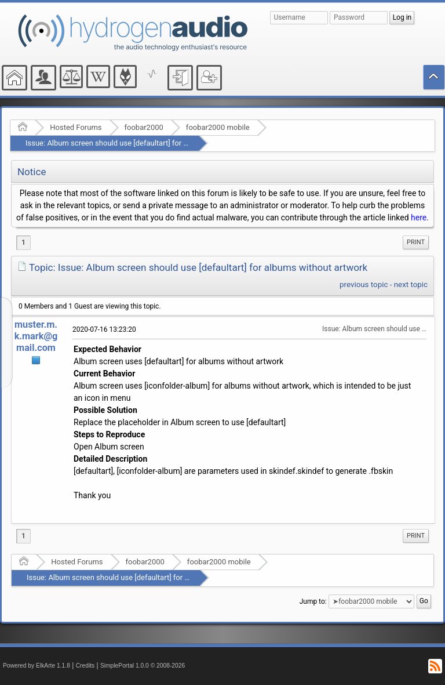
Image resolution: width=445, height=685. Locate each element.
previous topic (364, 284)
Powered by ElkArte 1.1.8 (36, 665)
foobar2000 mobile (218, 127)
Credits (85, 665)
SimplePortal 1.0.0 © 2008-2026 (142, 665)
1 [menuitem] (23, 242)
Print (416, 242)
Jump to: (313, 601)
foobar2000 (144, 127)
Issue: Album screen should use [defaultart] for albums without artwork (143, 143)
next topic (411, 284)
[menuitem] (416, 242)
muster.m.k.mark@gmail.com (36, 336)
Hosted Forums (75, 127)
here (418, 217)
